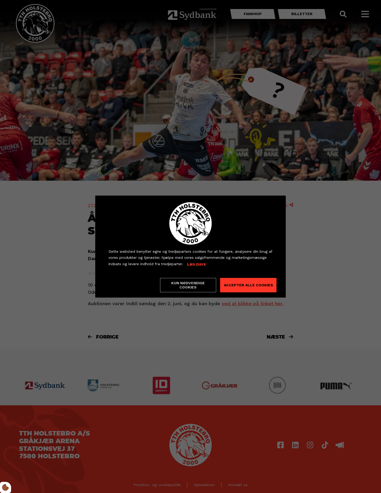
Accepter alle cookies (248, 285)
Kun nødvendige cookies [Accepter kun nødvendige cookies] (188, 285)
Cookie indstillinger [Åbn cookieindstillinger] (127, 285)
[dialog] (190, 246)
